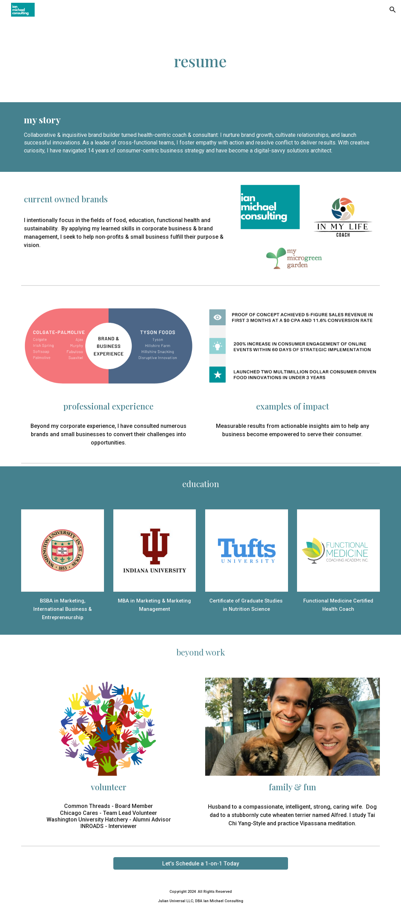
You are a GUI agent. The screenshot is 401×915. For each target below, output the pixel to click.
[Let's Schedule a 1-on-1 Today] (201, 863)
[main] (200, 60)
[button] (392, 9)
